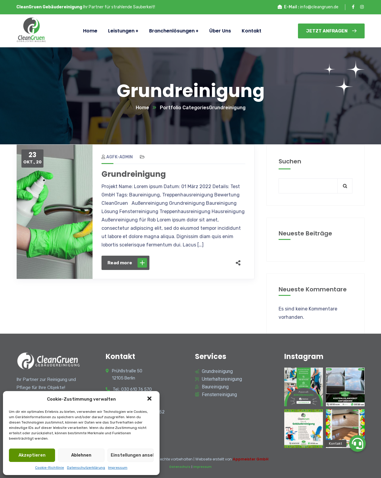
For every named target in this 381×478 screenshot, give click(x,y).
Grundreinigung (134, 174)
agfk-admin (117, 157)
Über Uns (220, 30)
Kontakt (251, 30)
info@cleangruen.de (319, 7)
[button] (150, 399)
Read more (127, 263)
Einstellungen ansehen (132, 455)
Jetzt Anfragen (331, 31)
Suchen (290, 161)
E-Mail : (291, 7)
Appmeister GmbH (250, 459)
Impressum (117, 467)
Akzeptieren (32, 455)
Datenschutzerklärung (86, 467)
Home (142, 107)
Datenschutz (179, 467)
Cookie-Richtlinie (49, 467)
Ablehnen (81, 455)
